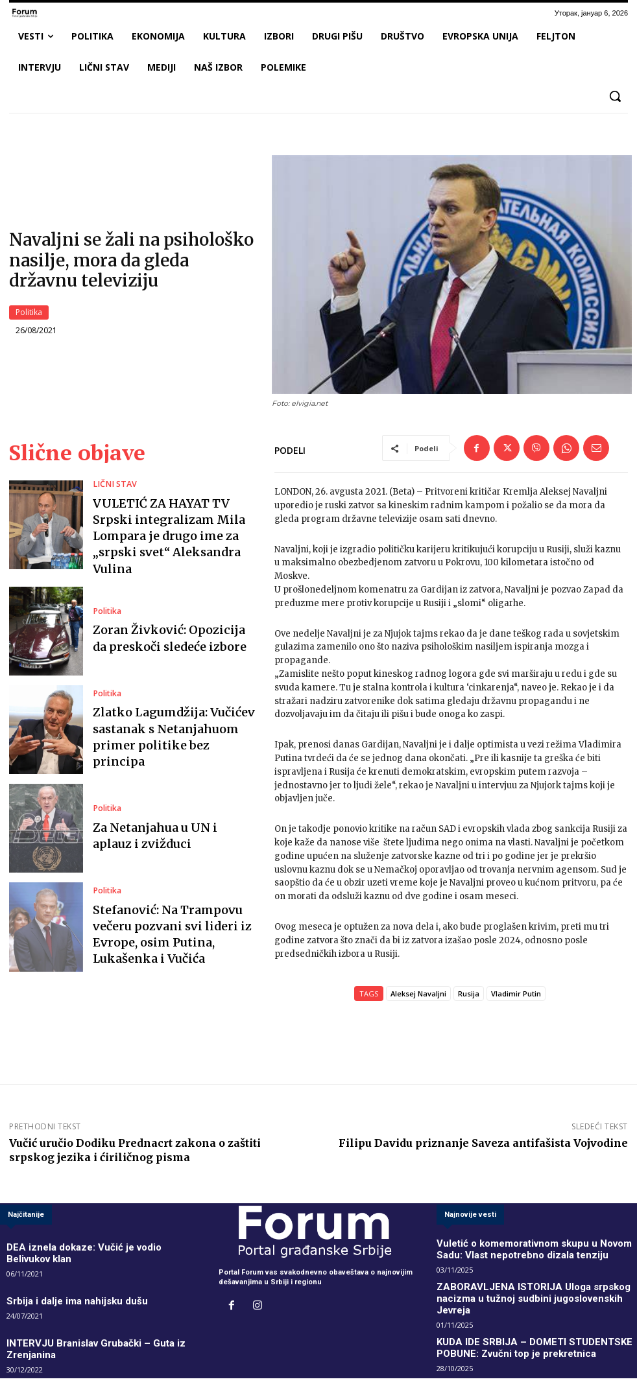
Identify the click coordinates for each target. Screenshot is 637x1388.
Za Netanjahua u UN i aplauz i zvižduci (163, 829)
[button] (615, 96)
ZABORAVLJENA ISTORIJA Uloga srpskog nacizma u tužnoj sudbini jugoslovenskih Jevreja (526, 1289)
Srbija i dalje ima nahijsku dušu (60, 1286)
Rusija (468, 995)
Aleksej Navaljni (418, 995)
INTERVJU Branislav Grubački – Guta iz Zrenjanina (93, 1325)
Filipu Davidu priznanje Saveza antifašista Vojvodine (483, 1144)
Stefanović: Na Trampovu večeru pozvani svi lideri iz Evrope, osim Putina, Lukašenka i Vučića (173, 927)
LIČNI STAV (112, 499)
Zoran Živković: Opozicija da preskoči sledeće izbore (162, 632)
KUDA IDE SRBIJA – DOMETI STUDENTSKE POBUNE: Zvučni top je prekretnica (525, 1329)
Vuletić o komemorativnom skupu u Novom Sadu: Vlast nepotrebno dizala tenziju (533, 1249)
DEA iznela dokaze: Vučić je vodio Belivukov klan (91, 1247)
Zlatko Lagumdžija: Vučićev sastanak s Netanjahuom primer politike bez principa (172, 730)
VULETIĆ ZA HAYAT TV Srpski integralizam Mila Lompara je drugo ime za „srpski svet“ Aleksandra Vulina (168, 532)
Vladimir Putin (516, 995)
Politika (29, 313)
